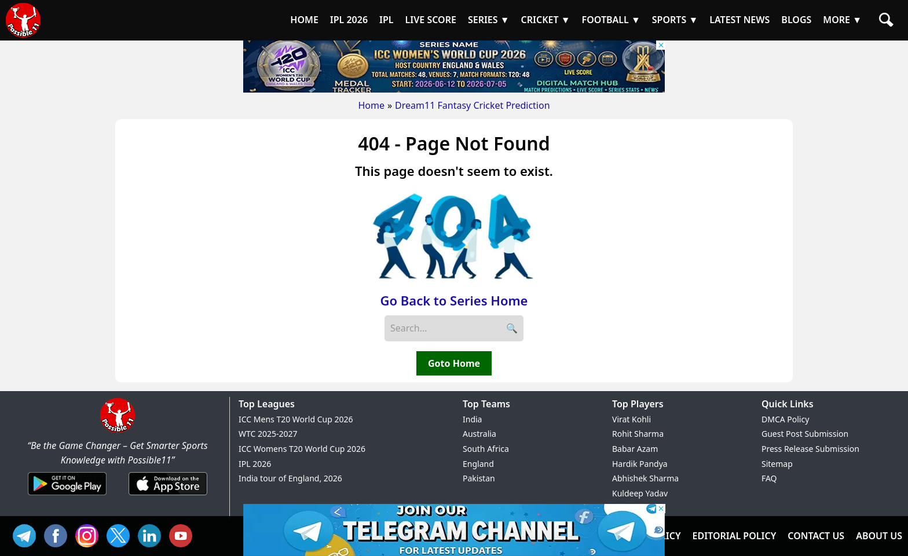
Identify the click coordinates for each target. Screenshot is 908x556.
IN (152, 534)
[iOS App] (168, 495)
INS (89, 534)
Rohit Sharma (638, 433)
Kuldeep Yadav (640, 493)
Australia (479, 433)
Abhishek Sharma (645, 478)
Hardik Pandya (640, 463)
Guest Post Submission (804, 433)
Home (371, 105)
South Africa (486, 448)
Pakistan (479, 478)
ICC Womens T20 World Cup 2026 (302, 448)
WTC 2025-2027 (268, 433)
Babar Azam (635, 448)
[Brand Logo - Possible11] (117, 430)
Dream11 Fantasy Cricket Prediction (472, 105)
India (472, 419)
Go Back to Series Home (454, 300)
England (478, 463)
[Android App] (67, 495)
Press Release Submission (810, 448)
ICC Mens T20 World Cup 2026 (296, 419)
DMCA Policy (785, 419)
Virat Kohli (631, 419)
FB (58, 534)
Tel (27, 534)
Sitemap (777, 463)
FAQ (769, 478)
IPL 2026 (255, 463)
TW (121, 534)
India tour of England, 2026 (290, 478)
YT (183, 534)
